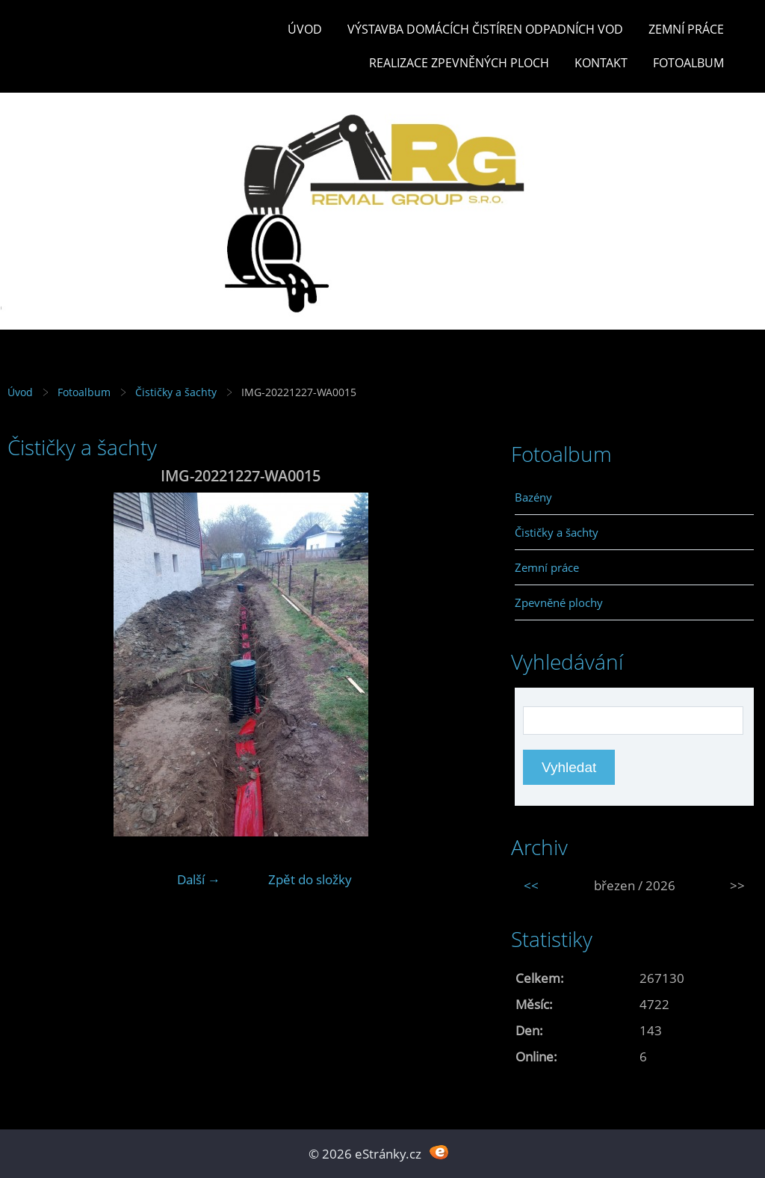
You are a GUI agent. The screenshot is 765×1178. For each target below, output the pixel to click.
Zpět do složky (310, 879)
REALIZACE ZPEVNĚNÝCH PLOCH (459, 63)
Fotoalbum (688, 63)
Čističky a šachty (176, 392)
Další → (198, 879)
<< (531, 885)
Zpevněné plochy (559, 602)
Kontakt (601, 63)
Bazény (533, 497)
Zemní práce (686, 29)
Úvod (305, 29)
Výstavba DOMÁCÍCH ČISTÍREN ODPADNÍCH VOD (485, 29)
